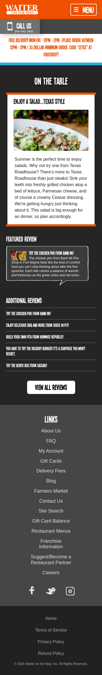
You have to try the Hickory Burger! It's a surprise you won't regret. (45, 351)
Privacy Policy (51, 641)
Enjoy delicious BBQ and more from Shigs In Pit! (37, 325)
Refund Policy (51, 653)
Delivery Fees (51, 471)
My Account (51, 451)
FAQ (51, 441)
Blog (51, 481)
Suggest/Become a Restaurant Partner (51, 559)
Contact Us (51, 501)
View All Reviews (51, 387)
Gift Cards (51, 461)
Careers (51, 572)
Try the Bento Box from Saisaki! (26, 365)
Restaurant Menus (50, 531)
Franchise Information (51, 544)
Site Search (51, 511)
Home (51, 618)
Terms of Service (51, 630)
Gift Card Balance (51, 521)
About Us (51, 430)
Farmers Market (51, 491)
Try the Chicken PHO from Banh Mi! (51, 253)
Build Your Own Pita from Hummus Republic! (34, 337)
